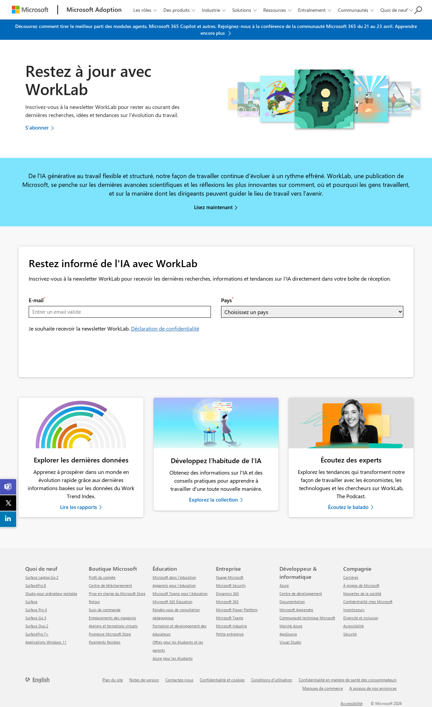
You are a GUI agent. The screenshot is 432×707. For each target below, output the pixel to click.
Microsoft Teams (229, 617)
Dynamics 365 (227, 593)
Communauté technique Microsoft (307, 617)
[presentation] (80, 354)
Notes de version (144, 679)
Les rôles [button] (145, 10)
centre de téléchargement (110, 585)
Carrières (350, 577)
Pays (227, 300)
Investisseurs (353, 609)
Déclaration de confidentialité (165, 328)
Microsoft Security (231, 585)
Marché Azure (290, 625)
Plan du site (112, 679)
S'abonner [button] (37, 127)
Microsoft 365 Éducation (172, 601)
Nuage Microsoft (229, 577)
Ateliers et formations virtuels (113, 625)
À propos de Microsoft (361, 585)
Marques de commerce (322, 688)
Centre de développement (300, 593)
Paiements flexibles (104, 642)
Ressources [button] (278, 10)
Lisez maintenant (213, 207)
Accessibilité (353, 625)
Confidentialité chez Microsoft (368, 601)
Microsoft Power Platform (237, 609)
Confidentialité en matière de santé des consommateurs (348, 679)
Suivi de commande (104, 609)
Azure (284, 585)
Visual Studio (290, 642)
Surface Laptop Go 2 (41, 577)
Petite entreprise (230, 634)
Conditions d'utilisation (271, 679)
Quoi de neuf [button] (397, 10)
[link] (81, 423)
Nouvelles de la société (362, 593)
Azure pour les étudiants (173, 658)
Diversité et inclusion (360, 617)
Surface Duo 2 (36, 625)
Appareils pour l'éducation (174, 585)
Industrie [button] (214, 10)
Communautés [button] (356, 10)
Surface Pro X (36, 609)
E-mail (37, 300)
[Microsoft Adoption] (94, 9)
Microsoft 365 (227, 601)
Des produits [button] (180, 10)
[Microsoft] (30, 9)
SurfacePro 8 (35, 585)
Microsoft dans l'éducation (174, 577)
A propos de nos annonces (373, 688)
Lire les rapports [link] (78, 507)
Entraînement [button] (315, 10)
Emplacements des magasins (112, 617)
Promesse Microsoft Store (110, 634)
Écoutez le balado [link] (348, 507)
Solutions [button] (245, 10)
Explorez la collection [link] (213, 499)
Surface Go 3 (35, 617)
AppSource (288, 634)
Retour (94, 601)
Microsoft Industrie (231, 625)
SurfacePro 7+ (37, 634)
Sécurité (350, 634)
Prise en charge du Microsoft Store (117, 593)
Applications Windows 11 (45, 642)
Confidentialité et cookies (222, 679)
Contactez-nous (179, 679)
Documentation (292, 601)
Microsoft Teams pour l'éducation (180, 593)
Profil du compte (102, 577)
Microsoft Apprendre (296, 609)
